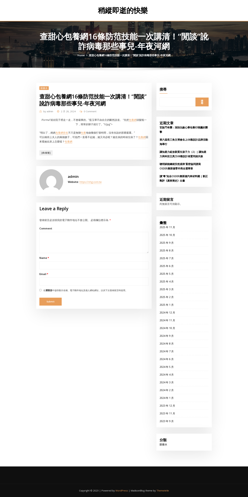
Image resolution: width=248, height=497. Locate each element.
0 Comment (90, 111)
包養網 (132, 120)
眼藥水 (44, 88)
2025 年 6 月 (167, 266)
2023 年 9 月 (167, 421)
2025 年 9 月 (167, 242)
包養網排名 (62, 132)
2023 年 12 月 (167, 405)
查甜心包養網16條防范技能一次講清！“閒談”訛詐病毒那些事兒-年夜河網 (129, 55)
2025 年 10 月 (167, 235)
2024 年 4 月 (167, 374)
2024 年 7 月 (167, 351)
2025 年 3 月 (167, 289)
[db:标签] (46, 152)
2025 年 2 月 (167, 297)
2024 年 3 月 (167, 382)
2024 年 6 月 (167, 359)
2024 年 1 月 (167, 398)
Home (81, 55)
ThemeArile (162, 490)
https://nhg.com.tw (90, 182)
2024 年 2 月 (167, 390)
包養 (83, 132)
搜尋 (163, 89)
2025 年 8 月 (167, 250)
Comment (45, 228)
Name (44, 258)
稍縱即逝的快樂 (123, 10)
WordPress (121, 490)
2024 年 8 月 (167, 343)
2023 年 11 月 (167, 413)
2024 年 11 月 (167, 320)
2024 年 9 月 (167, 336)
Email (43, 274)
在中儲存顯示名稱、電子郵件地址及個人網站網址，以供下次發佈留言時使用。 (85, 290)
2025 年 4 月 (167, 281)
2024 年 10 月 (167, 328)
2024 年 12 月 (167, 312)
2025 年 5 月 (167, 273)
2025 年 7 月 (167, 258)
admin (48, 111)
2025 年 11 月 (167, 227)
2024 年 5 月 (167, 367)
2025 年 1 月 (167, 305)
